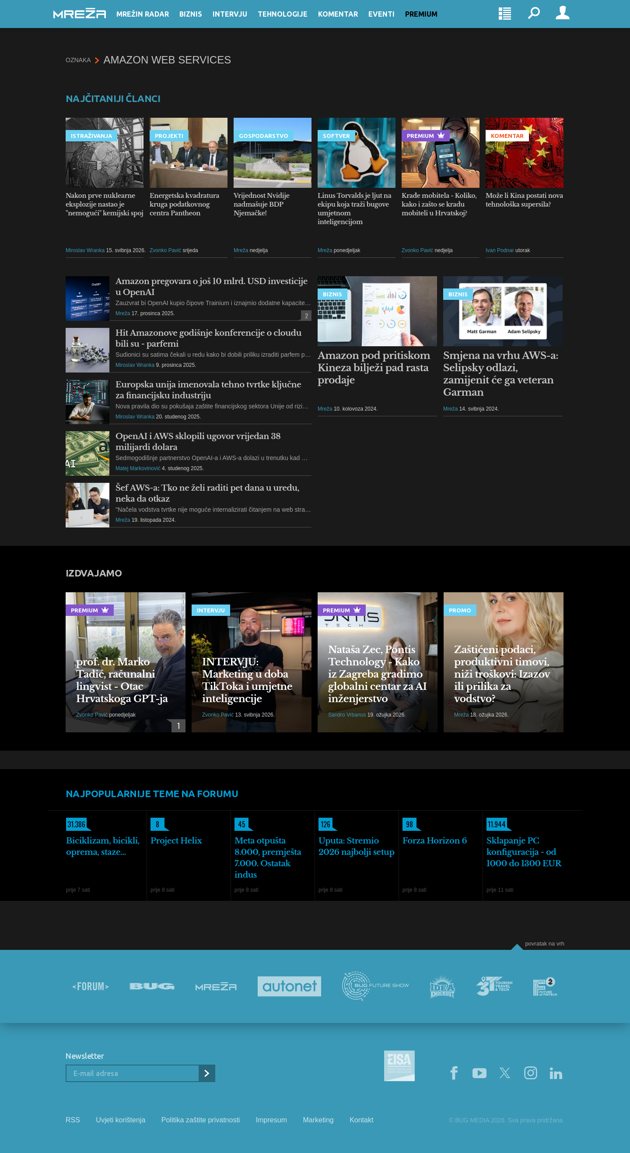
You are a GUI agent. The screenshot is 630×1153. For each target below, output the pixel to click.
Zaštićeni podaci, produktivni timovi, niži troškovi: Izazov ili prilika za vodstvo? (502, 674)
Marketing (318, 1120)
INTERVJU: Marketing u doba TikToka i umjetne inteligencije (247, 680)
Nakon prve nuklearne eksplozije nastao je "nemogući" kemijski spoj (105, 204)
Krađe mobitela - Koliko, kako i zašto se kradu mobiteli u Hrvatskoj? (439, 204)
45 (239, 824)
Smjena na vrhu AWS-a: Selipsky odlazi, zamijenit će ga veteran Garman (500, 374)
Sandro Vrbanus (347, 715)
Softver (336, 136)
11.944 (496, 824)
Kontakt (361, 1120)
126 (324, 824)
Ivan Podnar (500, 250)
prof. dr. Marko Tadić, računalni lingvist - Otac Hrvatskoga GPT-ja (122, 680)
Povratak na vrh (544, 943)
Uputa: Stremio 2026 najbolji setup (356, 846)
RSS (73, 1120)
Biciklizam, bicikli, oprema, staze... (103, 846)
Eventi (394, 23)
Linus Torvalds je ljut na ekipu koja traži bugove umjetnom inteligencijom (354, 209)
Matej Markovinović (138, 468)
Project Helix (176, 841)
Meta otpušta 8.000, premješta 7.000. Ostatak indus (267, 858)
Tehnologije (295, 23)
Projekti (169, 136)
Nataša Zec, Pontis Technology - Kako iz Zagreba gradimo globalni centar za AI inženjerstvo (377, 674)
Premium (433, 23)
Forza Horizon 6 (434, 841)
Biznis (203, 23)
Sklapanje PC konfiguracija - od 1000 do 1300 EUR (523, 852)
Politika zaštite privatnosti (200, 1120)
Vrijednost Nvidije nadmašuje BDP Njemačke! (262, 204)
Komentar (350, 23)
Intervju (242, 23)
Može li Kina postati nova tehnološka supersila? (524, 200)
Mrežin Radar (155, 23)
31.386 (75, 824)
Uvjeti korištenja (120, 1120)
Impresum (271, 1120)
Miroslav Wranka (85, 250)
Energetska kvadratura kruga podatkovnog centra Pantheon (184, 204)
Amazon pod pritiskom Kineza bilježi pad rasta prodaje (374, 368)
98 (407, 824)
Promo (460, 610)
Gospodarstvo (263, 136)
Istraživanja (91, 136)
